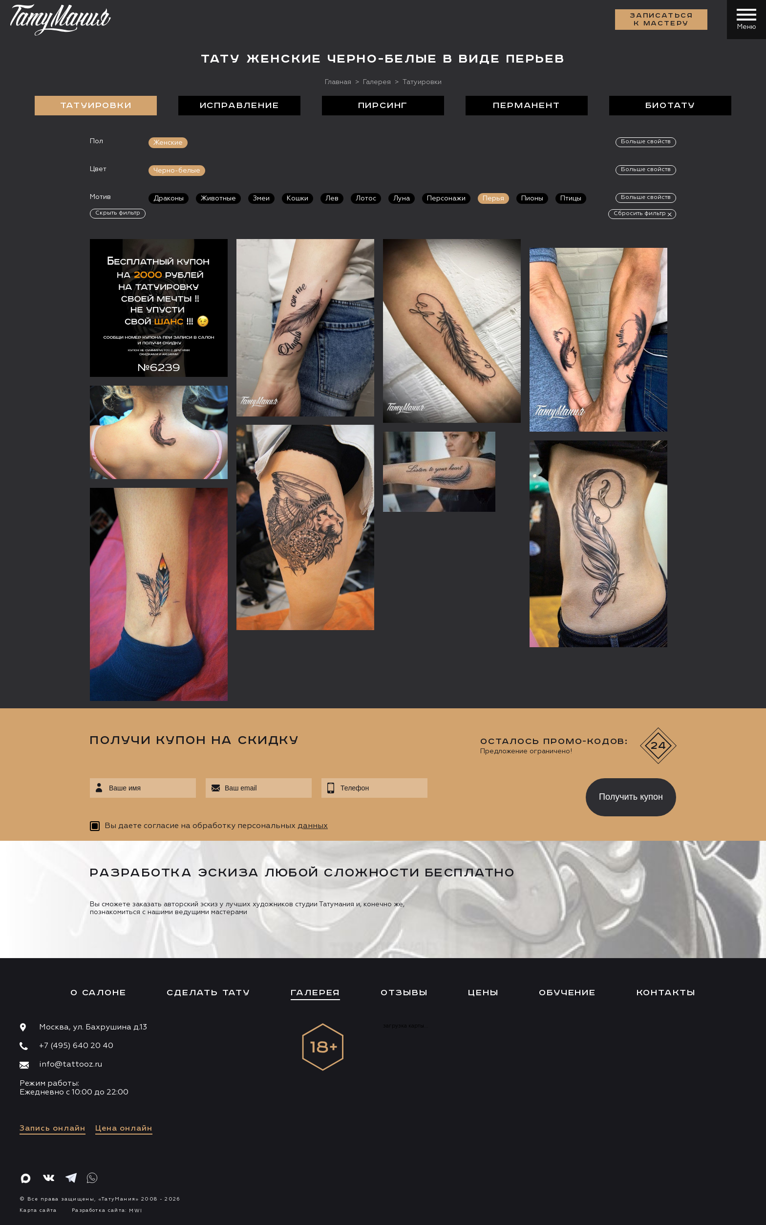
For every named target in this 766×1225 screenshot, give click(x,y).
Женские (168, 142)
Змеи (261, 198)
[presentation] (499, 794)
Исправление (239, 105)
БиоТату (670, 105)
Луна (401, 198)
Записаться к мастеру (661, 19)
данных (313, 826)
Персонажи (446, 198)
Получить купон (631, 797)
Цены (483, 993)
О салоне (98, 993)
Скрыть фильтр (117, 213)
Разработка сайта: (107, 1210)
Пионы (532, 198)
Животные (218, 198)
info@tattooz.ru (70, 1065)
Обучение (567, 993)
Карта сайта (38, 1210)
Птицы (570, 198)
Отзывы (404, 993)
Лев (332, 198)
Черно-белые (176, 170)
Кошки (297, 198)
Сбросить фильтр (640, 214)
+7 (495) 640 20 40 (76, 1046)
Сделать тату (208, 993)
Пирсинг (383, 105)
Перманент (526, 105)
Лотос (366, 198)
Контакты (666, 993)
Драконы (168, 198)
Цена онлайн (123, 1129)
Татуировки (96, 105)
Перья (493, 198)
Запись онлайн (52, 1129)
